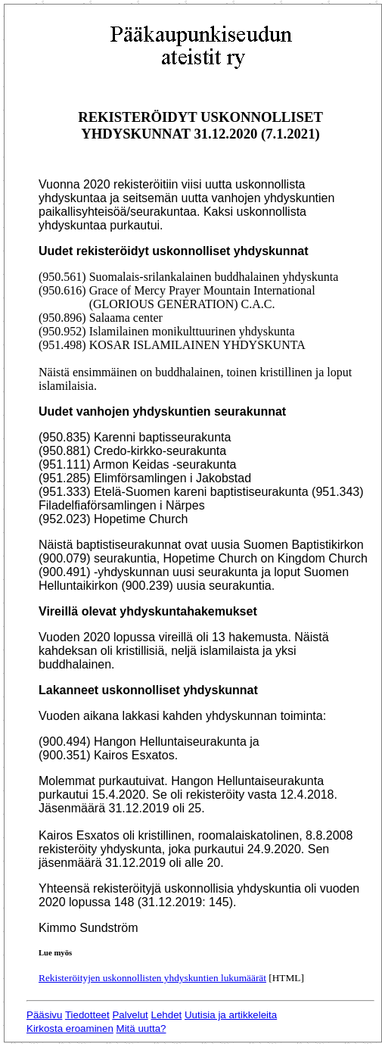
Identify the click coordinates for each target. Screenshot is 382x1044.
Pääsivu (44, 1015)
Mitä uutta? (141, 1028)
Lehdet (166, 1015)
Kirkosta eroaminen (69, 1028)
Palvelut (130, 1015)
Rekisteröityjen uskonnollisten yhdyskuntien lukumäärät (152, 977)
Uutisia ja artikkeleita (231, 1015)
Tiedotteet (87, 1015)
